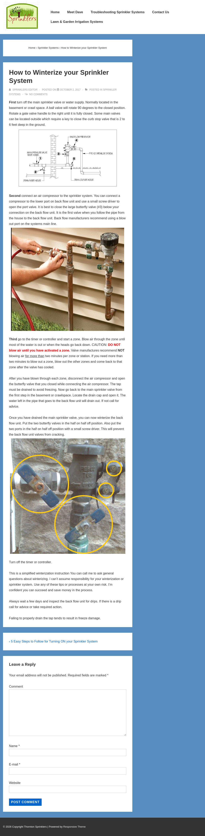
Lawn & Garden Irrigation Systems (77, 21)
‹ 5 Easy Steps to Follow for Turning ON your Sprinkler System (53, 641)
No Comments (38, 94)
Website (15, 783)
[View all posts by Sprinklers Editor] (23, 89)
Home (55, 12)
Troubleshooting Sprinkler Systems (118, 12)
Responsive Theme (74, 826)
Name (13, 746)
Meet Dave (75, 12)
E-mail (13, 764)
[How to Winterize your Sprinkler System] (70, 89)
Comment (16, 686)
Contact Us (160, 12)
